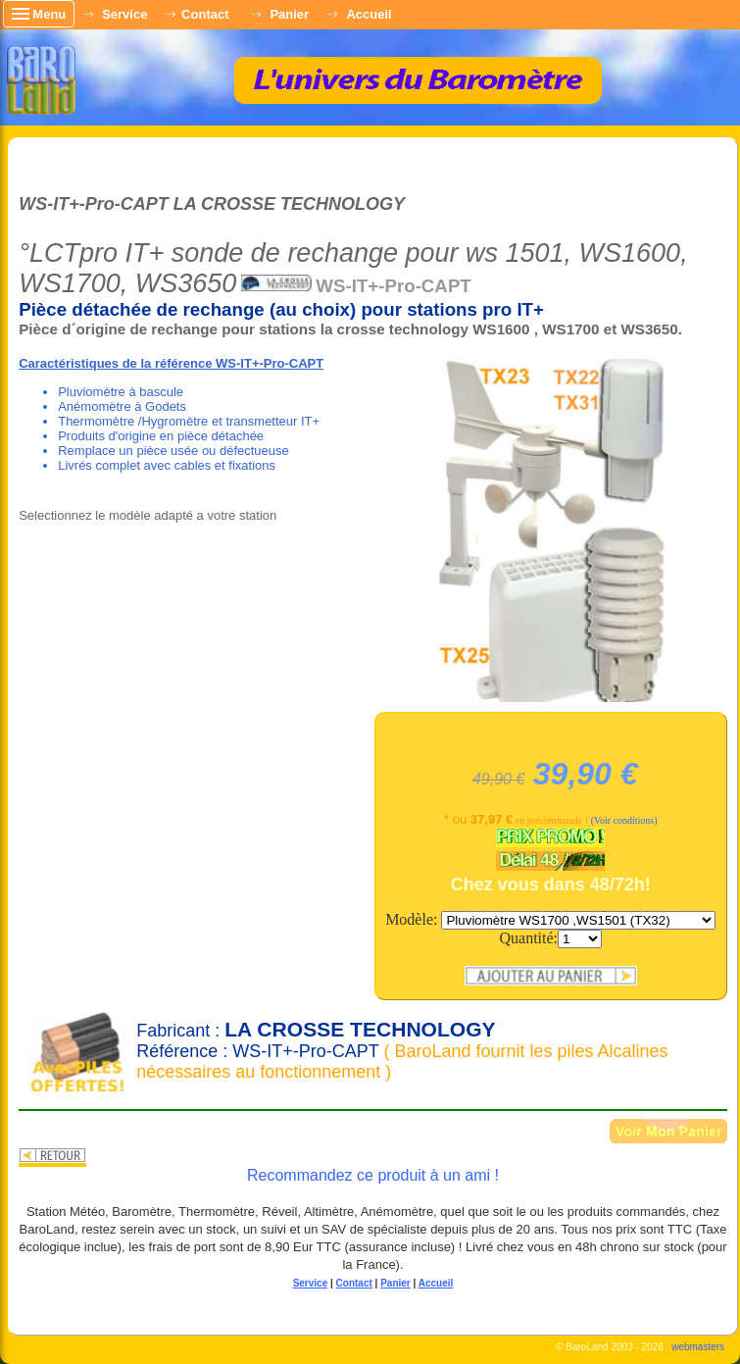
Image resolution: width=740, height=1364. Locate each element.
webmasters (697, 1346)
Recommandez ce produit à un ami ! (373, 1175)
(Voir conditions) (624, 820)
